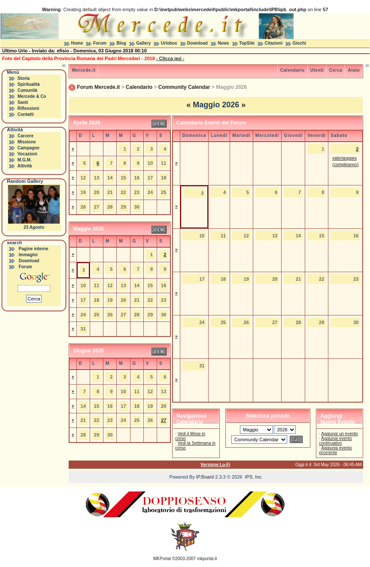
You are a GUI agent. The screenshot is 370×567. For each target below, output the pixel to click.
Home (77, 43)
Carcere (25, 135)
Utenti (317, 70)
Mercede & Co (32, 96)
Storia (24, 78)
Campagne (28, 148)
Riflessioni (28, 108)
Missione (27, 141)
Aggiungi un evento (339, 433)
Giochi (299, 43)
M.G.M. (25, 160)
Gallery (143, 43)
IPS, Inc (253, 476)
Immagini (28, 254)
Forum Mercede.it (98, 87)
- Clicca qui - (170, 58)
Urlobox (169, 43)
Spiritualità (29, 84)
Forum (99, 43)
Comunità (27, 90)
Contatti (26, 114)
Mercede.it (83, 70)
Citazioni (274, 43)
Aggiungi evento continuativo (335, 441)
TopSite (247, 43)
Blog (121, 43)
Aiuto (354, 70)
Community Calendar (184, 87)
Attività (24, 166)
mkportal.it (207, 558)
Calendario (292, 70)
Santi (23, 102)
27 (163, 420)
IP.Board (205, 476)
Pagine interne (34, 248)
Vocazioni (27, 154)
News (223, 43)
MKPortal (162, 558)
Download (197, 43)
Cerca (335, 70)
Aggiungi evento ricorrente (335, 450)
